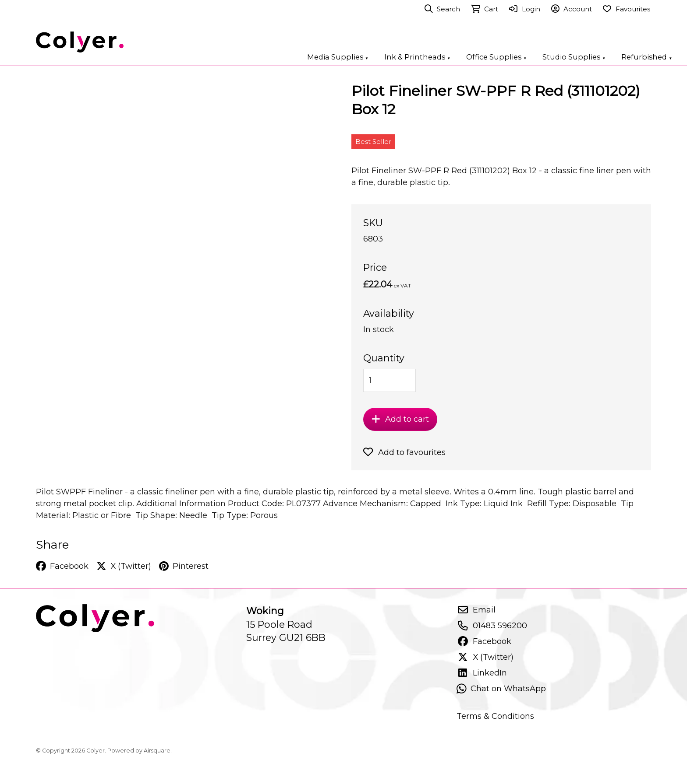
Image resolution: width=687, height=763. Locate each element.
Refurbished (646, 56)
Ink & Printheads (417, 56)
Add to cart (400, 419)
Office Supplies (496, 56)
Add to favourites (404, 452)
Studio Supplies (574, 56)
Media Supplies (337, 56)
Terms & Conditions (495, 716)
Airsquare (157, 750)
